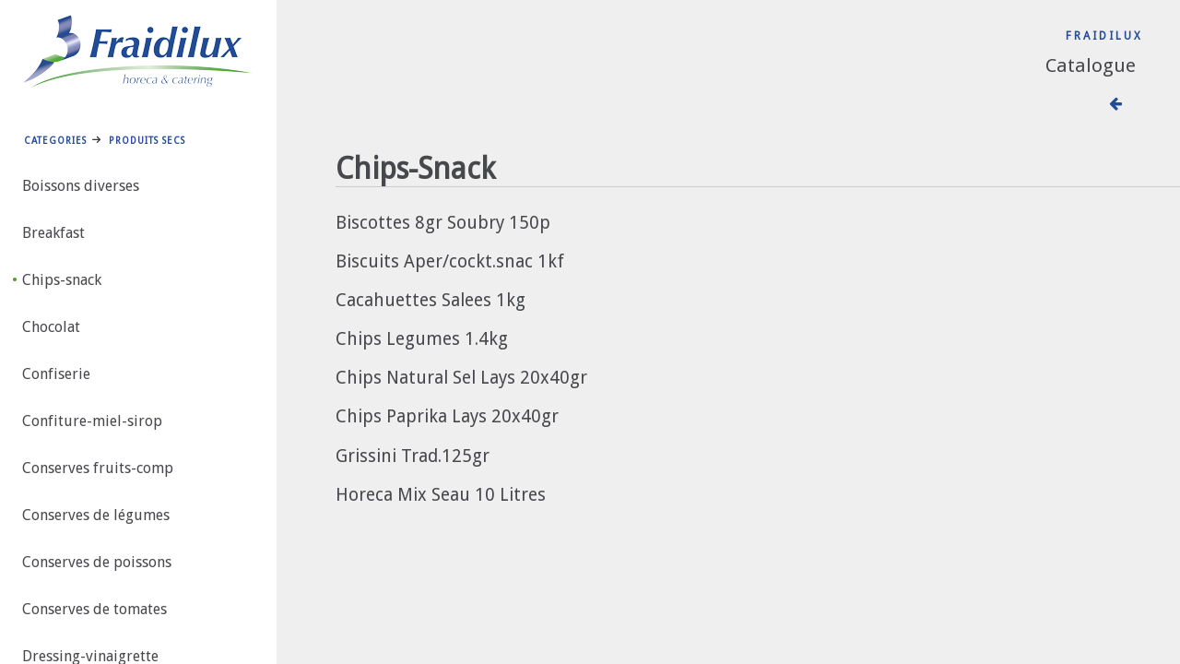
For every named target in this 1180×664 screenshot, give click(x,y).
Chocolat (51, 327)
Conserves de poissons (96, 562)
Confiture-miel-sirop (92, 421)
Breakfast (53, 233)
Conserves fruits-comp (97, 468)
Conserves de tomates (94, 609)
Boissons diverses (80, 186)
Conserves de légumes (96, 515)
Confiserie (56, 374)
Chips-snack (61, 280)
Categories (55, 140)
